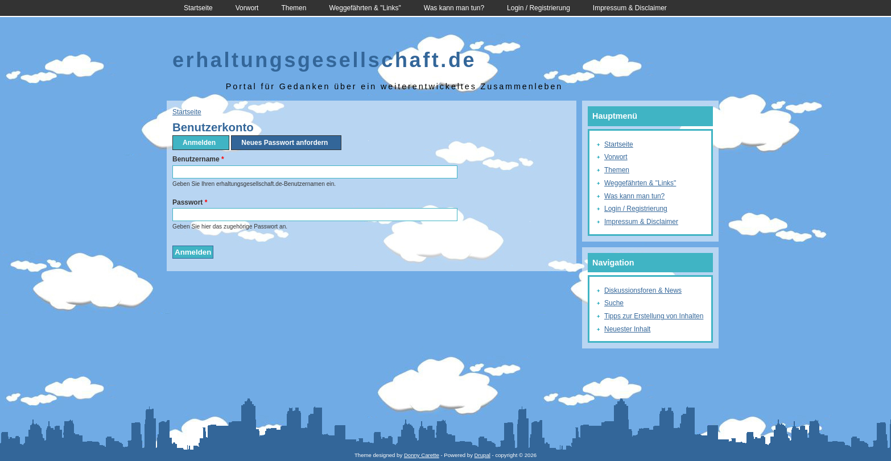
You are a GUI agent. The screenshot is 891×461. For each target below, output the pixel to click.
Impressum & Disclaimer (630, 8)
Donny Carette (421, 455)
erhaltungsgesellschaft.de (324, 60)
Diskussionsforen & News (643, 290)
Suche (614, 303)
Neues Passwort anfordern (284, 143)
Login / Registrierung (538, 8)
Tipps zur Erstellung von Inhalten (653, 316)
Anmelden (202, 143)
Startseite (198, 8)
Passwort (189, 202)
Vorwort (247, 8)
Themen (293, 8)
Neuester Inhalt (627, 329)
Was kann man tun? (454, 8)
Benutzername (198, 159)
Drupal (482, 455)
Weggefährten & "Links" (365, 8)
